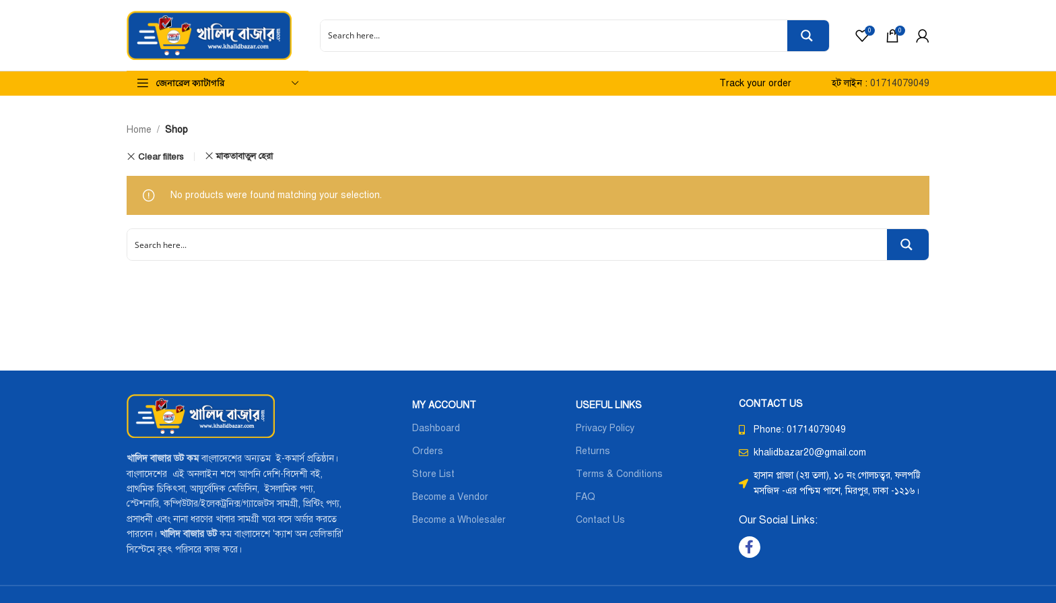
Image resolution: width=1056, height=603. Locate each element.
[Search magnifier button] (808, 35)
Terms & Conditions (619, 474)
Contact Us (600, 520)
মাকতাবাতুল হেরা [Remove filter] (244, 156)
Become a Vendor (450, 497)
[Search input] (554, 36)
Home (139, 129)
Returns (593, 451)
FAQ (585, 497)
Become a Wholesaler (459, 520)
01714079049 (899, 83)
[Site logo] (209, 34)
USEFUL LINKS (609, 405)
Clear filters (161, 156)
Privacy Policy (605, 428)
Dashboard (436, 428)
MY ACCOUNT (444, 405)
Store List (433, 474)
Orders (427, 451)
